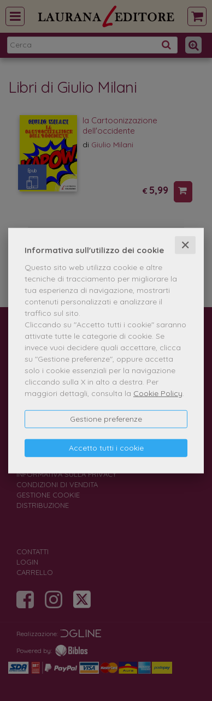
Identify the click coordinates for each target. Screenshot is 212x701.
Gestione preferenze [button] (106, 419)
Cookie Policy (157, 393)
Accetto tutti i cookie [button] (106, 448)
